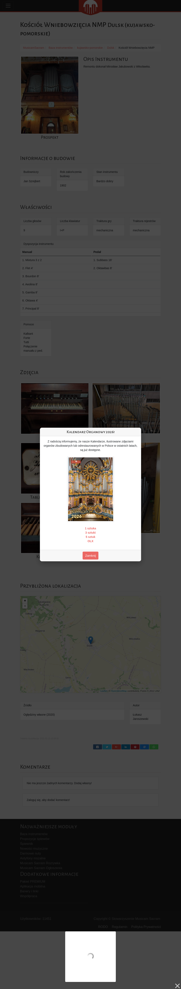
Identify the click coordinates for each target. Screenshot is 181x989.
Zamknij (90, 555)
